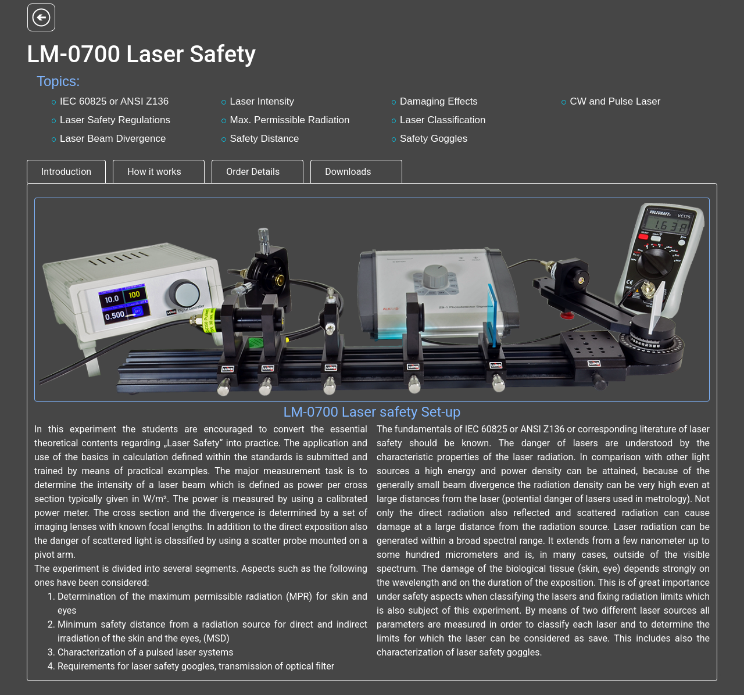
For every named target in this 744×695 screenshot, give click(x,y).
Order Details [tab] (253, 171)
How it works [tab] (154, 171)
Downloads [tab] (348, 171)
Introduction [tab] (66, 171)
